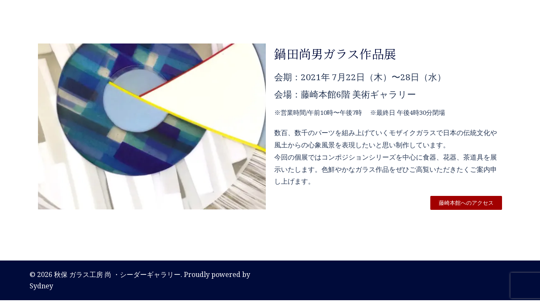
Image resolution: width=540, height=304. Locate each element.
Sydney (41, 285)
